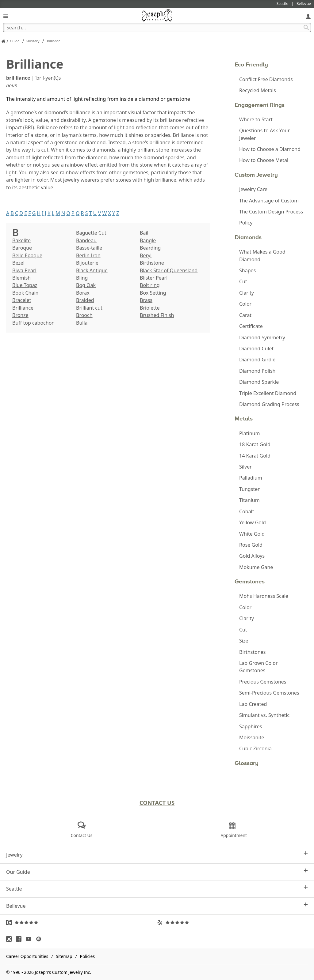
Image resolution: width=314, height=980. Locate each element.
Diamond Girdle (257, 359)
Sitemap (64, 956)
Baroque (22, 247)
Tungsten (250, 489)
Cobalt (246, 511)
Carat (245, 315)
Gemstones (250, 581)
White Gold (252, 533)
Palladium (250, 477)
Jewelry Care (253, 189)
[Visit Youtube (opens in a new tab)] (30, 939)
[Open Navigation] (6, 16)
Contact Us (157, 802)
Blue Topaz (24, 285)
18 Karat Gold (254, 444)
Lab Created (253, 704)
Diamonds (248, 237)
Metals (244, 418)
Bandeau (86, 240)
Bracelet (21, 300)
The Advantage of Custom (269, 200)
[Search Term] (157, 27)
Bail (144, 232)
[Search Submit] (306, 27)
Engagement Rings (260, 105)
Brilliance (22, 307)
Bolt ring (150, 285)
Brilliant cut (89, 307)
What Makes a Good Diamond (262, 255)
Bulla (82, 322)
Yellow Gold (252, 522)
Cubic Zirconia (255, 748)
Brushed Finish (157, 315)
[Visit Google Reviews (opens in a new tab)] (81, 922)
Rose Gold (250, 544)
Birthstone (152, 262)
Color (245, 303)
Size (243, 640)
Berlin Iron (88, 255)
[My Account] (308, 16)
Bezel (18, 262)
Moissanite (251, 737)
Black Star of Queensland (168, 270)
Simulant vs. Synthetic (264, 715)
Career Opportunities (27, 956)
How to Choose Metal (263, 160)
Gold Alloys (252, 555)
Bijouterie (87, 262)
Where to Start (256, 119)
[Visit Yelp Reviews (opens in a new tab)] (232, 922)
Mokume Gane (256, 567)
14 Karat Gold (254, 455)
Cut (243, 281)
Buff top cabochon (33, 322)
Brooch (84, 315)
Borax (83, 292)
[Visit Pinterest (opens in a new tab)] (40, 939)
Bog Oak (86, 285)
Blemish (21, 277)
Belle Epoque (27, 255)
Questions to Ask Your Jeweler (264, 134)
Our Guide (157, 871)
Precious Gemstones (262, 681)
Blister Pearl (153, 277)
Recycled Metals (257, 90)
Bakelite (21, 240)
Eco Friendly (251, 64)
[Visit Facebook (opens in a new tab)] (20, 939)
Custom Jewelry (256, 175)
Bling (82, 277)
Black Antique (92, 270)
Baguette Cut (91, 232)
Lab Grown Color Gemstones (258, 667)
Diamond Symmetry (262, 337)
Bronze (20, 315)
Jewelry (157, 854)
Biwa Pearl (24, 270)
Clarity (246, 292)
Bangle (148, 240)
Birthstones (252, 652)
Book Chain (25, 292)
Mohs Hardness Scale (263, 596)
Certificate (251, 326)
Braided (85, 300)
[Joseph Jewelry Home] (3, 41)
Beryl (145, 255)
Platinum (249, 433)
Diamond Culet (256, 348)
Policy (245, 222)
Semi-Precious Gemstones (269, 692)
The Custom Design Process (271, 211)
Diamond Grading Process (269, 404)
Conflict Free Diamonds (266, 79)
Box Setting (153, 292)
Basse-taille (89, 247)
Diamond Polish (257, 371)
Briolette (150, 307)
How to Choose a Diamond (270, 149)
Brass (146, 300)
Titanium (249, 500)
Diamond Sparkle (259, 382)
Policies (87, 956)
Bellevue (157, 905)
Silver (245, 466)
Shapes (247, 270)
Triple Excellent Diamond (267, 393)
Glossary (246, 763)
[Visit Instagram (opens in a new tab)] (10, 939)
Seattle (157, 888)
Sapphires (250, 726)
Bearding (150, 247)
